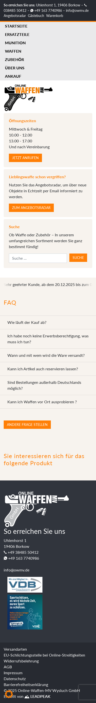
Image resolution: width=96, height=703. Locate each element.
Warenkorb (54, 16)
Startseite (16, 26)
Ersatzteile (17, 34)
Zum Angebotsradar (31, 208)
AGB (8, 666)
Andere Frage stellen (27, 424)
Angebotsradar (15, 16)
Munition (15, 42)
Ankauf (13, 76)
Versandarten (15, 649)
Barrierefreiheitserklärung (26, 684)
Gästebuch (36, 16)
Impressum (13, 672)
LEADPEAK (37, 696)
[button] (9, 694)
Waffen (13, 51)
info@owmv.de (77, 10)
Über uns (14, 67)
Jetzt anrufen (25, 158)
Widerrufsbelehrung (21, 660)
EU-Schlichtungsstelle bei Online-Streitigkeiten (44, 655)
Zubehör (14, 59)
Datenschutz (15, 678)
